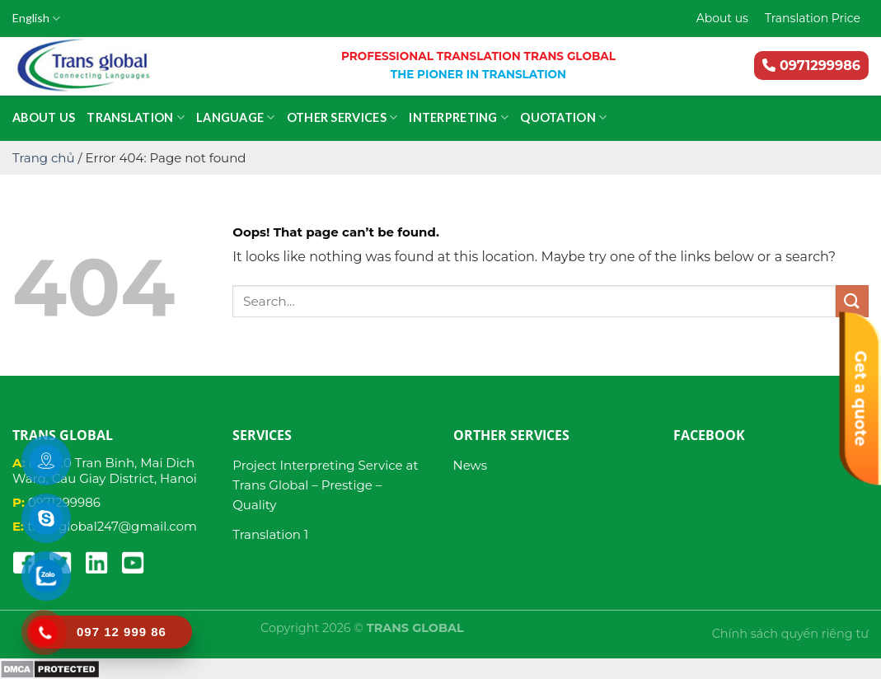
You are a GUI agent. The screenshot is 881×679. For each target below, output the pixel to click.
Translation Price (812, 18)
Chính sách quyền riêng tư (790, 633)
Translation (136, 117)
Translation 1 (270, 534)
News (470, 465)
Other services (342, 117)
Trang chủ (43, 158)
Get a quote (860, 399)
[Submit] (852, 301)
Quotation (563, 117)
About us (722, 18)
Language (235, 117)
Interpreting (458, 117)
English (36, 18)
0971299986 (811, 65)
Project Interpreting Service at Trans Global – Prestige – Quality (325, 485)
